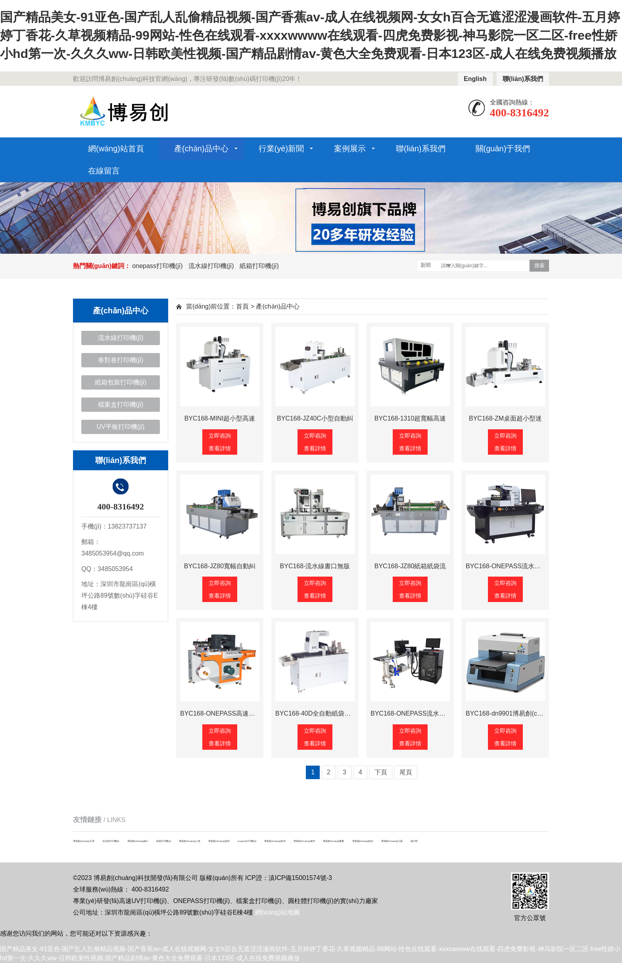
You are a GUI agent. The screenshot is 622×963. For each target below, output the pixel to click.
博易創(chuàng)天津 (83, 841)
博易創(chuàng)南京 (363, 841)
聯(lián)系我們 (523, 78)
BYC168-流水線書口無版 (315, 566)
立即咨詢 (220, 435)
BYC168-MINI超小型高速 (219, 418)
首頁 (242, 306)
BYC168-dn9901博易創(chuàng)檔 (514, 713)
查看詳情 (220, 448)
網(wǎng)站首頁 (116, 148)
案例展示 (350, 148)
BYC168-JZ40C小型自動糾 (315, 418)
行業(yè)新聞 (281, 148)
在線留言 (104, 170)
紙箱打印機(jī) (259, 265)
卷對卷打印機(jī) (121, 360)
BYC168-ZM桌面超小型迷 (505, 418)
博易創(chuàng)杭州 (275, 841)
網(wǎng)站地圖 (277, 912)
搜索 (539, 265)
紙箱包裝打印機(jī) (121, 382)
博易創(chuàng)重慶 (333, 841)
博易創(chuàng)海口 (138, 841)
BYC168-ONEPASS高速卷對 (220, 713)
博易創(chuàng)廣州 (304, 841)
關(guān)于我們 (503, 148)
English (475, 78)
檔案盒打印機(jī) (121, 404)
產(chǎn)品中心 (201, 148)
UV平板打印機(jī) (121, 426)
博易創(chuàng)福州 (219, 841)
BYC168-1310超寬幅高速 (410, 418)
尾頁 (405, 772)
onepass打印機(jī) (157, 265)
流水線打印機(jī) (211, 265)
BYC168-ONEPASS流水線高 (506, 566)
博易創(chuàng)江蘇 (392, 841)
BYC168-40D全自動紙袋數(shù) (320, 713)
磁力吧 (414, 841)
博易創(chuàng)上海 (189, 841)
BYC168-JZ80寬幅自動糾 (220, 566)
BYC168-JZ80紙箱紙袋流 (410, 566)
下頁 (380, 772)
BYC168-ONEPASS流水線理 (411, 713)
